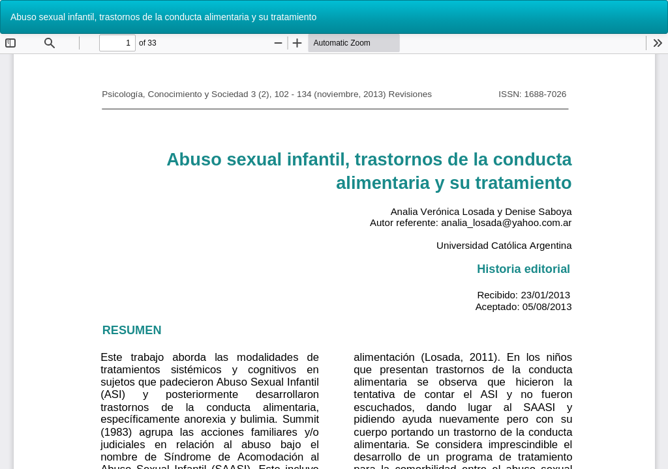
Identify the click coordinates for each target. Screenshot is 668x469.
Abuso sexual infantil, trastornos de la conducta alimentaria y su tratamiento (163, 17)
